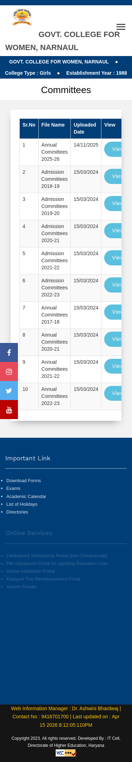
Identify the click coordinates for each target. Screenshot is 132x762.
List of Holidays (21, 519)
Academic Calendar (26, 511)
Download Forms (23, 495)
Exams (13, 503)
